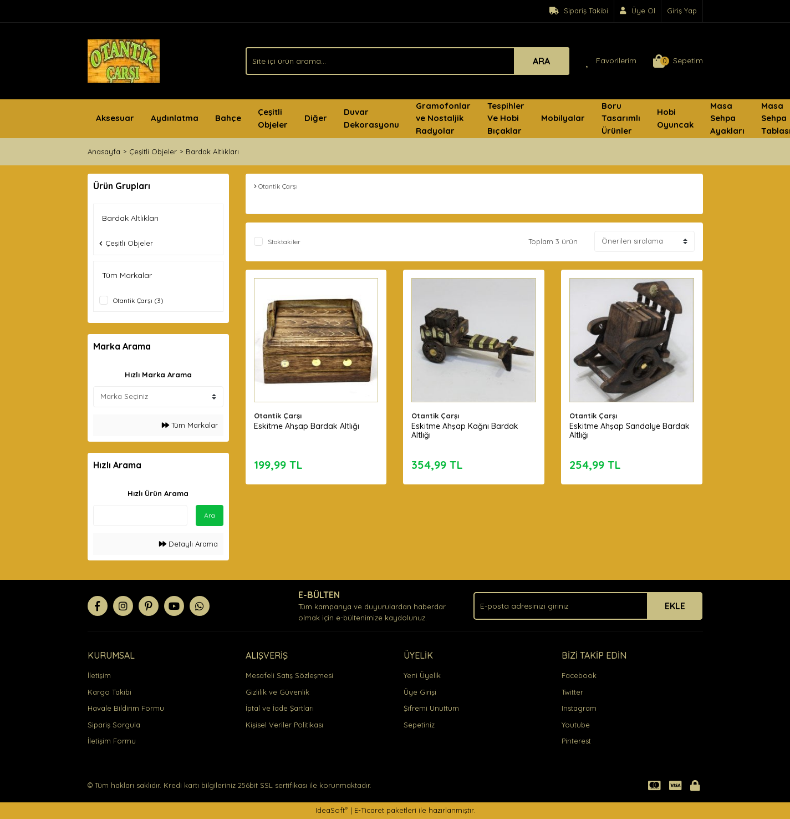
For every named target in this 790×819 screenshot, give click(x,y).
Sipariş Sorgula (114, 724)
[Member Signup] (637, 11)
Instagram (579, 708)
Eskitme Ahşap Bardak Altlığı (306, 426)
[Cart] (678, 61)
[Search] (407, 61)
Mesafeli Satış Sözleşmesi (289, 675)
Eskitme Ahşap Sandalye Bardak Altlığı (629, 430)
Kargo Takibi (109, 691)
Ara (209, 515)
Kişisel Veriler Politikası (284, 724)
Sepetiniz (419, 724)
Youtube (576, 724)
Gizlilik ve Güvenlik (277, 691)
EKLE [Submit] (675, 605)
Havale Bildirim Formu (126, 708)
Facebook (579, 675)
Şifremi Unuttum (431, 708)
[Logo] (124, 59)
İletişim (99, 675)
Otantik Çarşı (278, 415)
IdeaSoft (331, 810)
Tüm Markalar (190, 425)
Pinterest (576, 740)
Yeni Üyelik (422, 675)
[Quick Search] (140, 515)
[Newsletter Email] (587, 606)
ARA (541, 61)
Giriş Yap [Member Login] (682, 10)
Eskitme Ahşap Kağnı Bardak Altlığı (464, 430)
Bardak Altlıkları (212, 151)
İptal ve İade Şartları (280, 708)
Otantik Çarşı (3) (138, 300)
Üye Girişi (420, 691)
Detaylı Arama (188, 543)
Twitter (572, 691)
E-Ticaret (369, 810)
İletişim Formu (112, 740)
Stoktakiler (284, 241)
